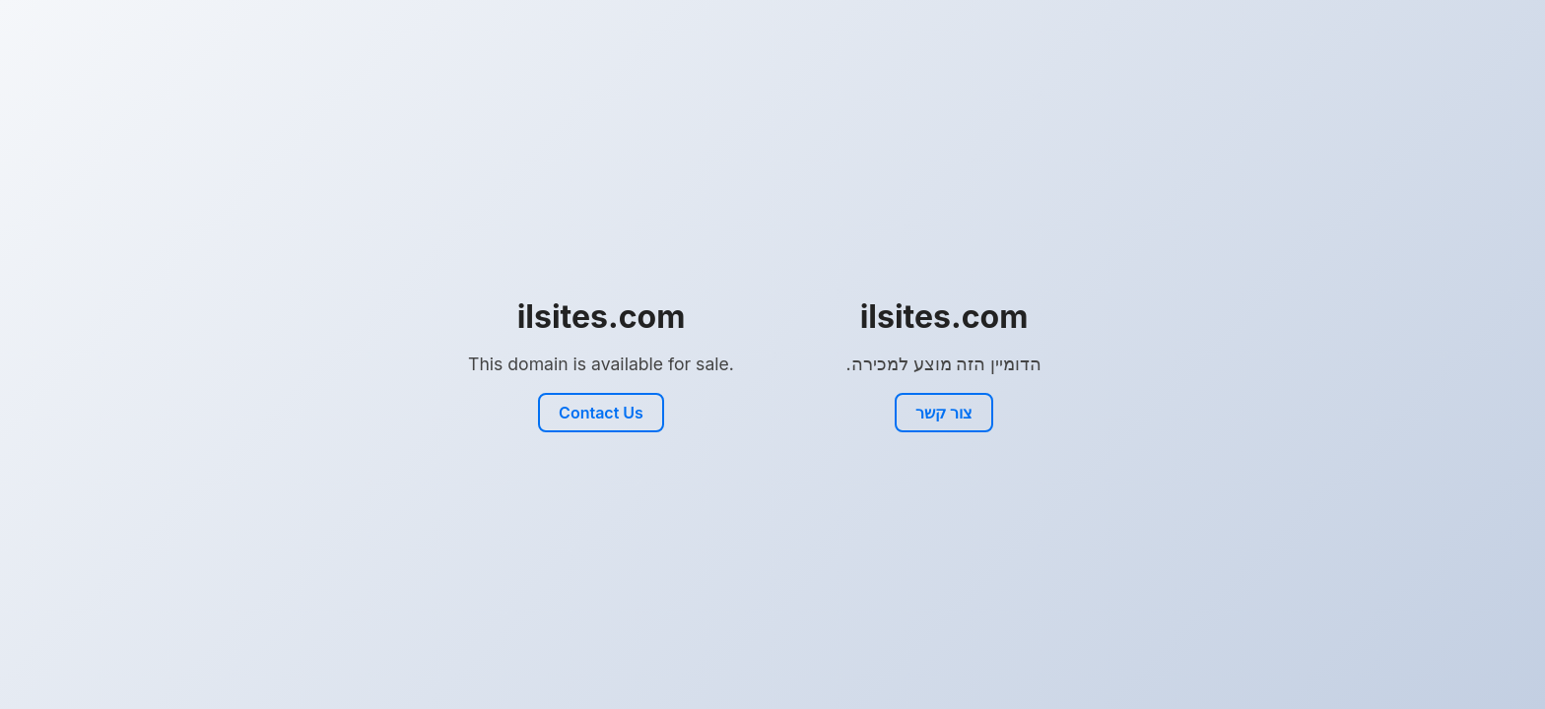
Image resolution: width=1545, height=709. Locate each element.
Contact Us (601, 412)
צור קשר (944, 412)
